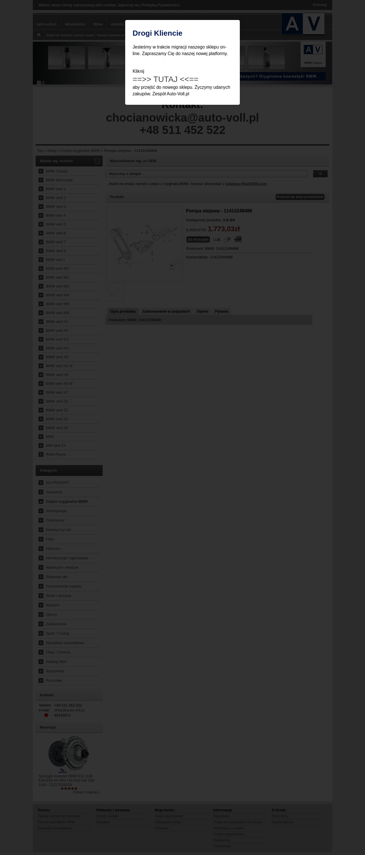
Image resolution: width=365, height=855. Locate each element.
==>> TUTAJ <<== (165, 79)
